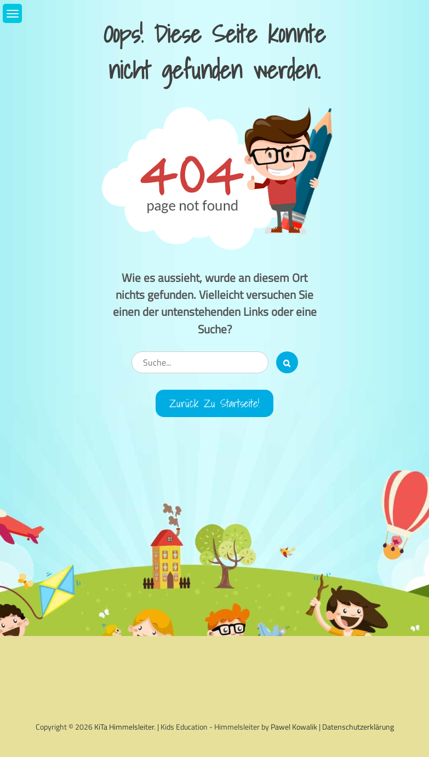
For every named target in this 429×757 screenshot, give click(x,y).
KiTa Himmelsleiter (124, 726)
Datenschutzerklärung (358, 726)
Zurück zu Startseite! (214, 403)
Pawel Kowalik (294, 726)
